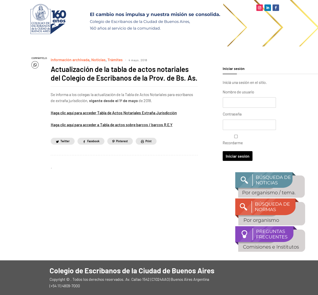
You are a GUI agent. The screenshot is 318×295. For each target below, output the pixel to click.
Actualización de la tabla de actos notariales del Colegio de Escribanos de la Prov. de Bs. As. (121, 78)
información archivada (70, 59)
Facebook (93, 149)
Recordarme (235, 139)
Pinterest (122, 149)
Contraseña (232, 113)
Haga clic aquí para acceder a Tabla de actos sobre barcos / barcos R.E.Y (111, 133)
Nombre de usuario (238, 92)
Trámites (113, 59)
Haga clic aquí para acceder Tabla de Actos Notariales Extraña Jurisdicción (113, 121)
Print (148, 149)
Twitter (65, 149)
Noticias (97, 59)
